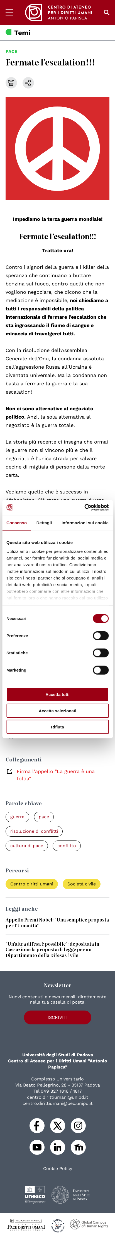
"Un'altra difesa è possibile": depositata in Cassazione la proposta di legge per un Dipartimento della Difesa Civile (52, 949)
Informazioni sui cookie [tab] (85, 522)
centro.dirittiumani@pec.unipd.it (58, 1103)
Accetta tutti (57, 694)
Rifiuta (57, 727)
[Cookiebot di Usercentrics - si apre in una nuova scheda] (84, 507)
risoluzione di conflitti (34, 831)
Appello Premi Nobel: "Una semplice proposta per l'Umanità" (57, 922)
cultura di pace (26, 845)
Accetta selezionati (57, 710)
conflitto (66, 845)
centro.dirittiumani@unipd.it (57, 1097)
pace (11, 51)
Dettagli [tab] (44, 522)
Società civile (81, 884)
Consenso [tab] (16, 522)
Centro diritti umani (31, 884)
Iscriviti (58, 1017)
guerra (17, 816)
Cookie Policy (57, 1168)
